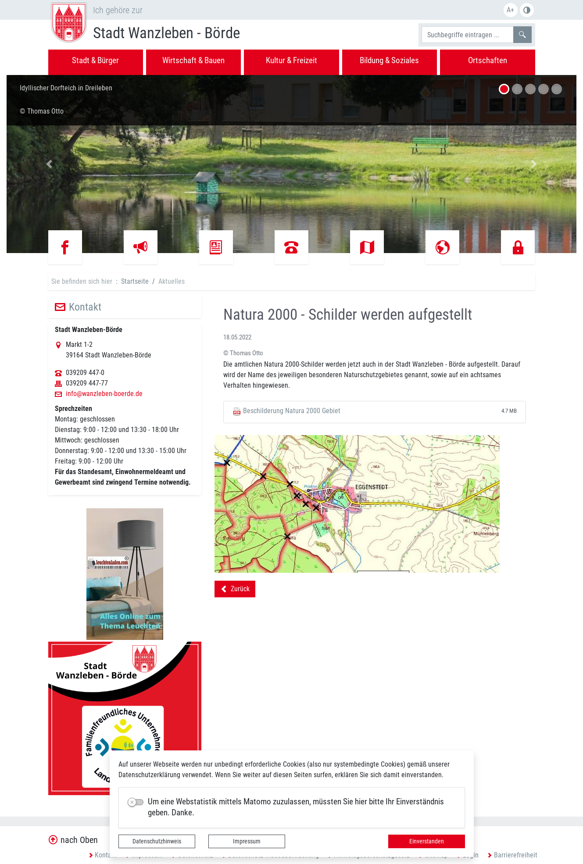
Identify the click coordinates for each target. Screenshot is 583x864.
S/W (527, 10)
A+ (510, 10)
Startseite (135, 281)
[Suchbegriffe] (468, 34)
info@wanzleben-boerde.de (104, 393)
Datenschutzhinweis (156, 841)
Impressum (247, 841)
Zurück (235, 590)
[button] (49, 164)
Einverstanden (426, 841)
